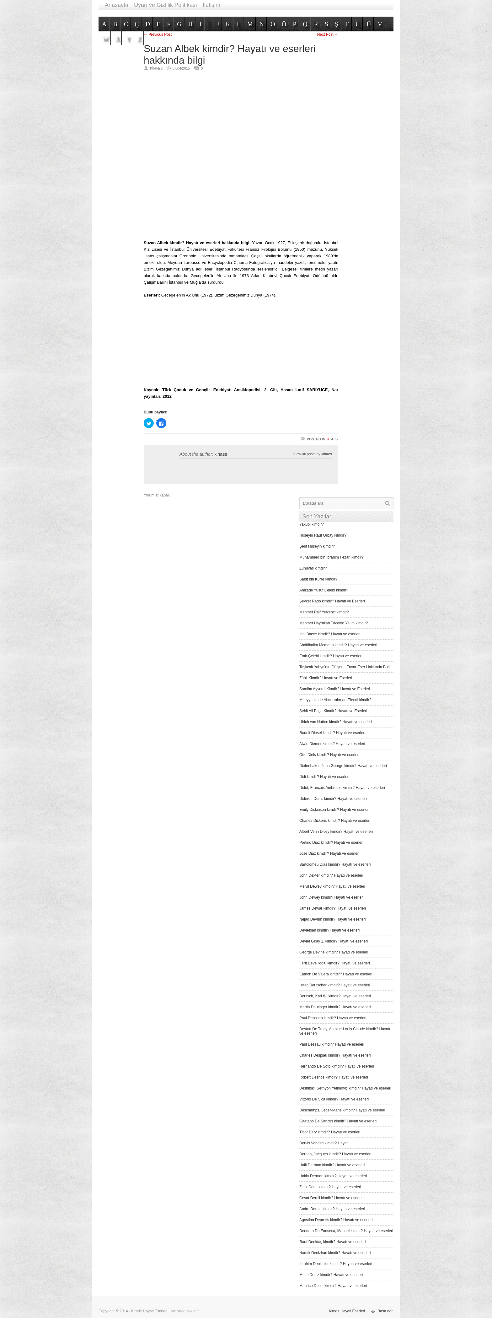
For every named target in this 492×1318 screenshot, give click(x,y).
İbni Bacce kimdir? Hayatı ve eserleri (330, 634)
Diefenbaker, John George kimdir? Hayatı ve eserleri (343, 766)
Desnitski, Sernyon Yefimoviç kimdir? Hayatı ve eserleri (345, 1088)
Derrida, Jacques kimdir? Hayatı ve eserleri (335, 1154)
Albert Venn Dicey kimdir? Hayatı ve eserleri (336, 831)
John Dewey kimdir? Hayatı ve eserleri (331, 897)
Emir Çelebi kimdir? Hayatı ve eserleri (330, 656)
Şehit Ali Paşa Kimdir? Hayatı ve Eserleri (333, 711)
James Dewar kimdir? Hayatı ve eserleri (332, 908)
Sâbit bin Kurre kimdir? (318, 579)
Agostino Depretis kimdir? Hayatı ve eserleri (335, 1220)
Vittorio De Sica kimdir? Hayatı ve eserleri (334, 1099)
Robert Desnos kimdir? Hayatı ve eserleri (333, 1077)
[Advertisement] (279, 13)
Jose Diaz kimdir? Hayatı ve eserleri (329, 853)
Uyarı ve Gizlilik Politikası (165, 5)
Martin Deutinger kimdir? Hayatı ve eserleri (335, 1007)
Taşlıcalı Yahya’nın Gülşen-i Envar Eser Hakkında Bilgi (344, 667)
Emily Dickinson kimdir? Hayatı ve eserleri (334, 809)
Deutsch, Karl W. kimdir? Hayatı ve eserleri (335, 996)
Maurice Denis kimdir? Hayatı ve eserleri (333, 1286)
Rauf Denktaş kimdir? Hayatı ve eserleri (332, 1242)
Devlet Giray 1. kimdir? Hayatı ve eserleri (333, 941)
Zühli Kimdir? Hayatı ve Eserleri (325, 678)
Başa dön (385, 1311)
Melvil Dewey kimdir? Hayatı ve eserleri (332, 886)
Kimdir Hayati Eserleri (347, 1311)
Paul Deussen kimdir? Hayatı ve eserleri (332, 1018)
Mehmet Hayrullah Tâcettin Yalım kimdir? (333, 623)
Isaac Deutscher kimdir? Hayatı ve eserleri (334, 985)
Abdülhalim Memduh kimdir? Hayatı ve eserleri (338, 645)
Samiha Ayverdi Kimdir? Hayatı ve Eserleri (334, 689)
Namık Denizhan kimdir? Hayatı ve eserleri (335, 1253)
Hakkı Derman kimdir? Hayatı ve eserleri (333, 1176)
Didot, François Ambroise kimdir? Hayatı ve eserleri (342, 787)
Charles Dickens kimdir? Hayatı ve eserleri (334, 820)
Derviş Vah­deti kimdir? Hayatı (324, 1143)
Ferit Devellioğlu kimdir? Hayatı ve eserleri (334, 963)
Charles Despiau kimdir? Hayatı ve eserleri (335, 1055)
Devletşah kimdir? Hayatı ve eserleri (329, 930)
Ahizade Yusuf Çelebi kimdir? (323, 590)
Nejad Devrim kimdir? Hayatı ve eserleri (332, 919)
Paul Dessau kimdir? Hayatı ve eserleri (331, 1044)
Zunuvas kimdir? (313, 568)
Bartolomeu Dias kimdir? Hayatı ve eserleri (335, 864)
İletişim (211, 5)
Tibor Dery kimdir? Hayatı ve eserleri (329, 1132)
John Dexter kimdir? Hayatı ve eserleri (331, 875)
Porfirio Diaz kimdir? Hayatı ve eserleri (331, 842)
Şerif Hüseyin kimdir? (317, 546)
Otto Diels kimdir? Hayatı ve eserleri (329, 755)
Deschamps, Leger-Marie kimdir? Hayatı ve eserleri (342, 1110)
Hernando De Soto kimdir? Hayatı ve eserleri (336, 1066)
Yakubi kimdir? (311, 524)
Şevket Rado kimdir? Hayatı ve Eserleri (332, 601)
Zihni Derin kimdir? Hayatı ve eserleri (330, 1187)
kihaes (220, 454)
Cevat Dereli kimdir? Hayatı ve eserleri (331, 1198)
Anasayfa (116, 5)
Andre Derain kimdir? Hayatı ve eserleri (332, 1209)
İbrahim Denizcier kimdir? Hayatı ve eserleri (335, 1264)
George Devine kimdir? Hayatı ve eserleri (333, 952)
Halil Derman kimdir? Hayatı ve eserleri (332, 1165)
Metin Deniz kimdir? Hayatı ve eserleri (331, 1275)
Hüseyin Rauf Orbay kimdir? (322, 535)
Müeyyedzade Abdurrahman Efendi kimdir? (335, 700)
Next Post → (327, 34)
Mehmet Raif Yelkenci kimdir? (324, 612)
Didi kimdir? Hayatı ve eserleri (324, 777)
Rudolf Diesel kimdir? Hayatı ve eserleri (332, 733)
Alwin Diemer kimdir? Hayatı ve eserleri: (332, 744)
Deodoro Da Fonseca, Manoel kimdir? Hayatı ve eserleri (346, 1231)
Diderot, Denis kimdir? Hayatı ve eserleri (333, 798)
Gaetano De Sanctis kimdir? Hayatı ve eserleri (338, 1121)
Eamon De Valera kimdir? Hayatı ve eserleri (335, 974)
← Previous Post (158, 34)
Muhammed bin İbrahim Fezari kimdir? (331, 557)
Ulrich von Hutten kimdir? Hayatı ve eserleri (335, 722)
